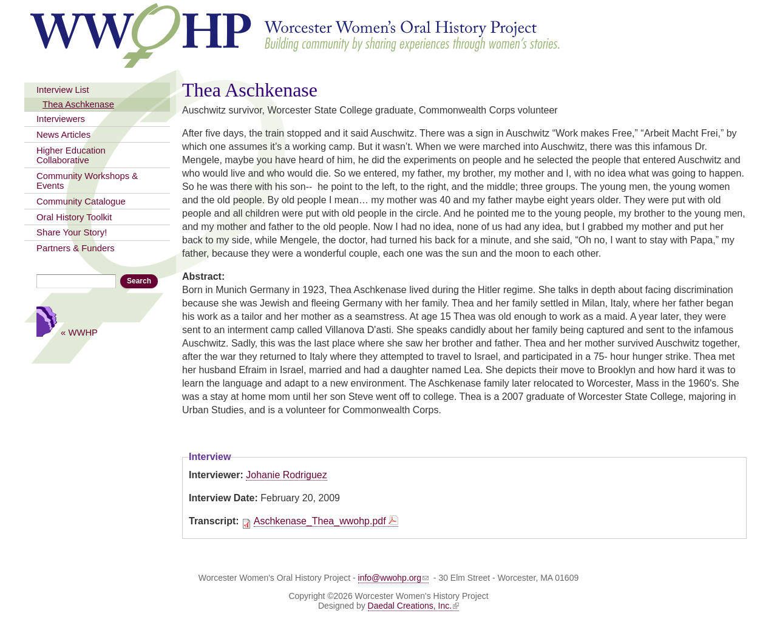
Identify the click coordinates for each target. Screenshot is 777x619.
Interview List (62, 90)
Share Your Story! (71, 232)
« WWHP (79, 332)
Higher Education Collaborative (71, 155)
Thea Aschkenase (78, 104)
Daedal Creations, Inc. (414, 606)
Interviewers (60, 119)
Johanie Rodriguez (286, 475)
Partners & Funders (75, 248)
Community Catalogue (81, 201)
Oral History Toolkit (74, 217)
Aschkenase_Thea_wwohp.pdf (320, 521)
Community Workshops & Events (87, 181)
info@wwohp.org (393, 578)
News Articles (63, 135)
